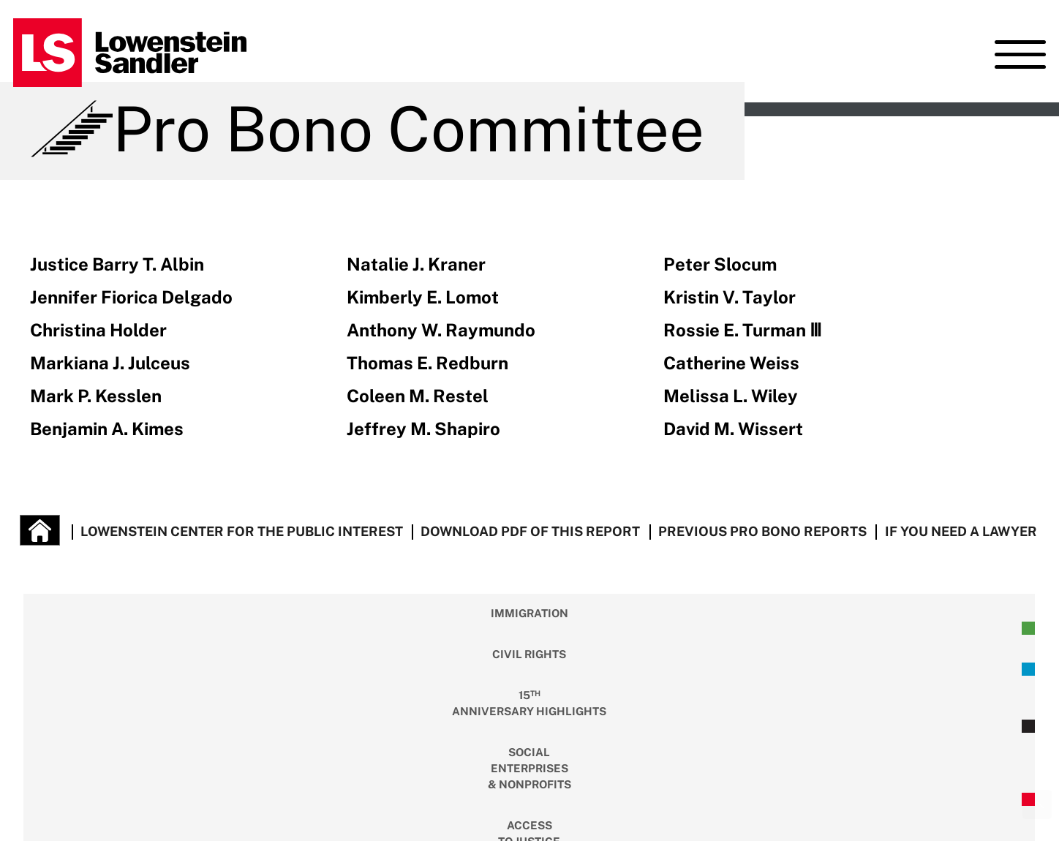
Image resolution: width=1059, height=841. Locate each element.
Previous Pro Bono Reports (762, 531)
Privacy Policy (388, 793)
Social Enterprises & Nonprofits (463, 629)
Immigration (66, 629)
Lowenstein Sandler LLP (147, 793)
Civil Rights (198, 629)
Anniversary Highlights (331, 629)
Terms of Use (288, 793)
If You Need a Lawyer (961, 531)
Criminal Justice (860, 629)
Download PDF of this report (530, 531)
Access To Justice (595, 629)
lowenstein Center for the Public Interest (241, 531)
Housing (727, 629)
